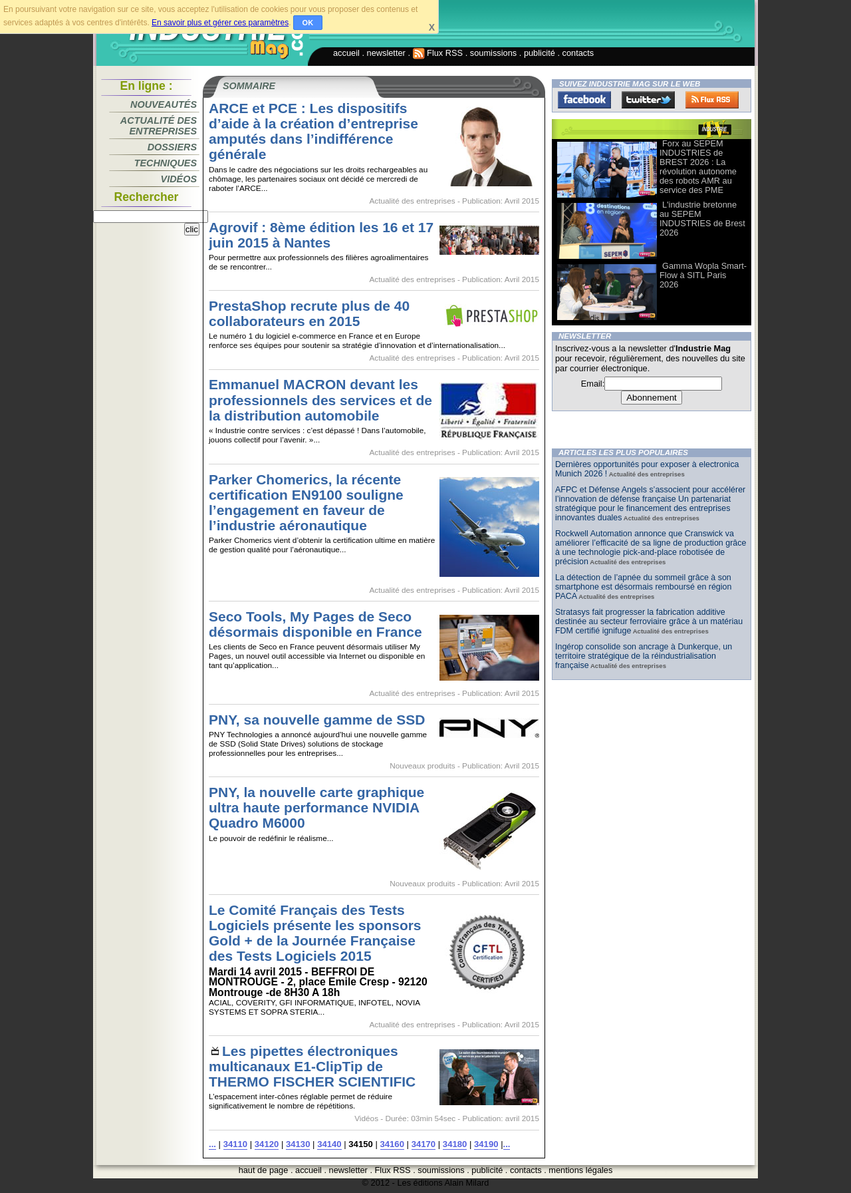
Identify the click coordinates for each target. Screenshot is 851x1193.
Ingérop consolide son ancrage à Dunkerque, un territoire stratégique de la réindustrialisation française (643, 656)
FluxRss (712, 99)
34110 (235, 1144)
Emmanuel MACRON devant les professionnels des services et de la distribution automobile (320, 400)
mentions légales (580, 1170)
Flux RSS (438, 53)
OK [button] (308, 23)
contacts (578, 53)
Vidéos (179, 179)
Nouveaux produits (422, 765)
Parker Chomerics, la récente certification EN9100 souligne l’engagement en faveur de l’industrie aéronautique (306, 502)
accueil (346, 53)
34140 (329, 1144)
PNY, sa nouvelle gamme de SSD (317, 719)
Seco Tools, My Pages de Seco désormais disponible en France (315, 624)
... (212, 1144)
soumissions (493, 53)
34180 (455, 1144)
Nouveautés (163, 104)
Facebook (584, 99)
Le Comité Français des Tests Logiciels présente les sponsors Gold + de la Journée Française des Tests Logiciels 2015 (315, 932)
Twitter (648, 99)
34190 (486, 1144)
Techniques (165, 163)
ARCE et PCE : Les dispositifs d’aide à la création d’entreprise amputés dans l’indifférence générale (313, 131)
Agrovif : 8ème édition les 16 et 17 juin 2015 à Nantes (321, 235)
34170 (423, 1144)
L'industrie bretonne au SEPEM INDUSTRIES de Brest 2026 (702, 219)
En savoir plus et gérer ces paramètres (220, 22)
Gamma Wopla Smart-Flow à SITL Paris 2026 (703, 275)
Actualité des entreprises (158, 125)
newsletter (386, 53)
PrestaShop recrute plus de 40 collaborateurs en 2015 (309, 313)
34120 (267, 1144)
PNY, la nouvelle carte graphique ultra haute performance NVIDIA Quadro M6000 (316, 807)
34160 (392, 1144)
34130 (298, 1144)
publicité (539, 53)
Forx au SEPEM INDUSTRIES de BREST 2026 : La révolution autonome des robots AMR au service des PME (698, 166)
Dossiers (172, 147)
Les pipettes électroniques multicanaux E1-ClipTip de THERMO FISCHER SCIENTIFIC (312, 1066)
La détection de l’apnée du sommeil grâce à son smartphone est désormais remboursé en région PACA (643, 587)
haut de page (264, 1170)
